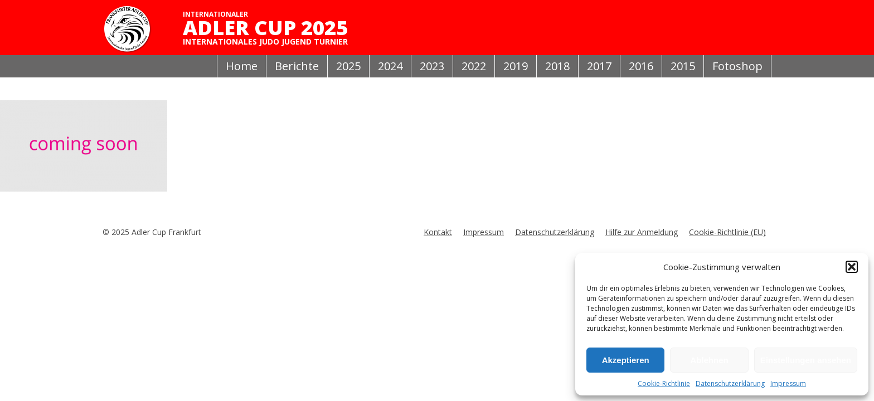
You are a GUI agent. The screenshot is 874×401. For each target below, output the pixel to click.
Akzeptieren (625, 360)
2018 (557, 66)
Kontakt (438, 232)
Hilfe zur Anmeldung (641, 232)
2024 (390, 66)
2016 (641, 66)
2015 (683, 66)
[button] (851, 266)
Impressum (788, 383)
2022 (474, 66)
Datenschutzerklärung (730, 383)
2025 (348, 66)
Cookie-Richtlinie (664, 383)
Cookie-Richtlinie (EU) (727, 232)
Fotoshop (737, 66)
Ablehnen (709, 360)
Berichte (297, 66)
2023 (432, 66)
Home (242, 66)
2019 (515, 66)
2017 (599, 66)
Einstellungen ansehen (805, 360)
